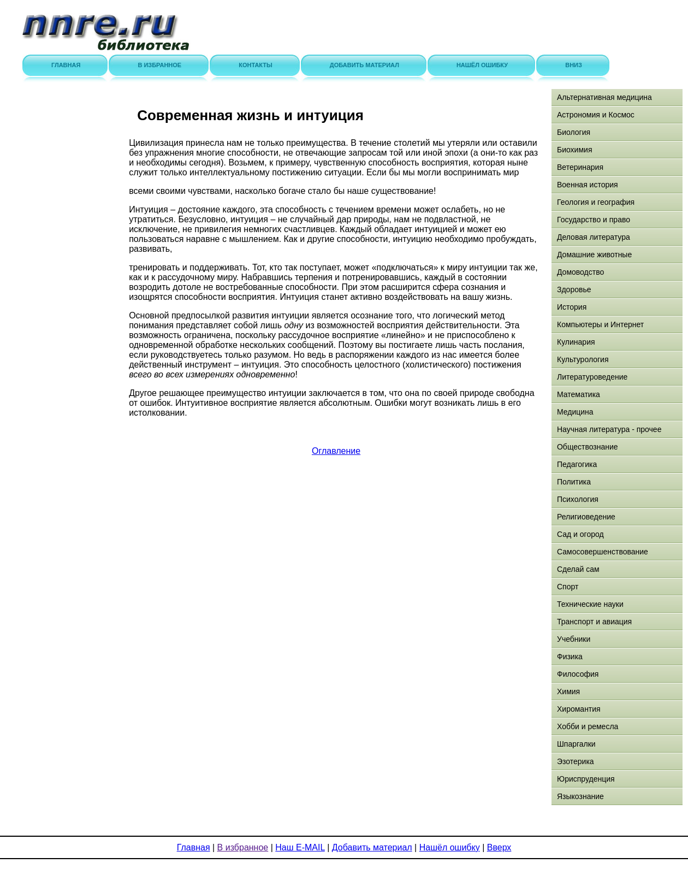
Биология (573, 132)
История (571, 307)
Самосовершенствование (602, 551)
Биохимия (574, 149)
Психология (577, 499)
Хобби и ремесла (587, 726)
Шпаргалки (576, 744)
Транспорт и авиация (594, 621)
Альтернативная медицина (604, 97)
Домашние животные (594, 254)
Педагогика (577, 464)
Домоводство (580, 272)
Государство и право (593, 219)
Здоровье (574, 289)
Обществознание (587, 446)
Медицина (575, 411)
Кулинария (576, 342)
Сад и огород (580, 534)
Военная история (587, 184)
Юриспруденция (586, 779)
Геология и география (595, 202)
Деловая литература (593, 237)
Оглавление (336, 451)
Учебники (573, 639)
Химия (568, 691)
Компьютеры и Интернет (600, 324)
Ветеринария (580, 167)
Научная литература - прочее (609, 429)
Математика (578, 394)
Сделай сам (578, 569)
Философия (577, 674)
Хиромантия (579, 709)
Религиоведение (586, 516)
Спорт (567, 586)
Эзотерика (575, 761)
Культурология (583, 359)
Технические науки (590, 604)
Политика (574, 481)
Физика (570, 656)
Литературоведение (592, 377)
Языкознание (580, 796)
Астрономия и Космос (595, 114)
